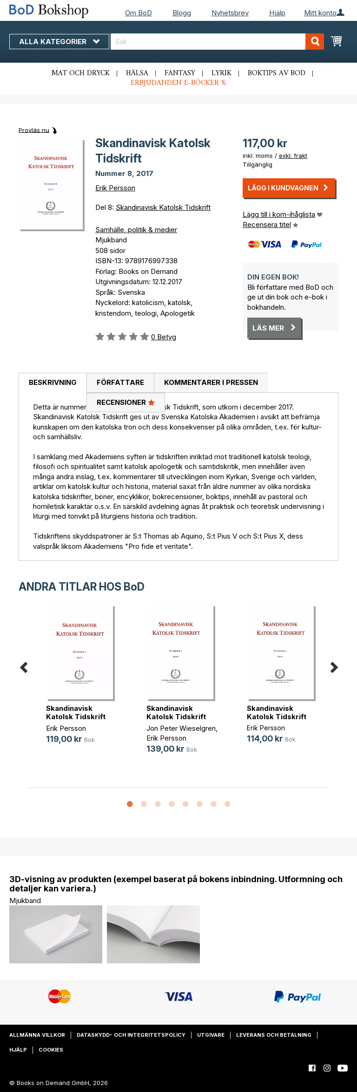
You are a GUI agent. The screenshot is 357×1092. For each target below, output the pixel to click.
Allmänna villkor (37, 1035)
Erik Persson (115, 187)
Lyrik (221, 73)
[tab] (52, 383)
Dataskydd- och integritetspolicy (131, 1035)
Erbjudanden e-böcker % (178, 83)
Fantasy (180, 73)
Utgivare (211, 1035)
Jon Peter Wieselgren (181, 728)
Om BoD (138, 12)
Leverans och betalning (273, 1035)
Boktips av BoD (276, 73)
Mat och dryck (81, 73)
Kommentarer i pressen (211, 382)
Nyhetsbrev (230, 12)
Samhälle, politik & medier (136, 229)
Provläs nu (34, 129)
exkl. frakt (293, 155)
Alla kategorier (59, 41)
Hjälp (277, 12)
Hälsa (137, 73)
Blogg (181, 12)
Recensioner (126, 402)
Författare (120, 382)
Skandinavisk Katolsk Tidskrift (163, 207)
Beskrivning (53, 382)
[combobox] (217, 41)
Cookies (51, 1049)
